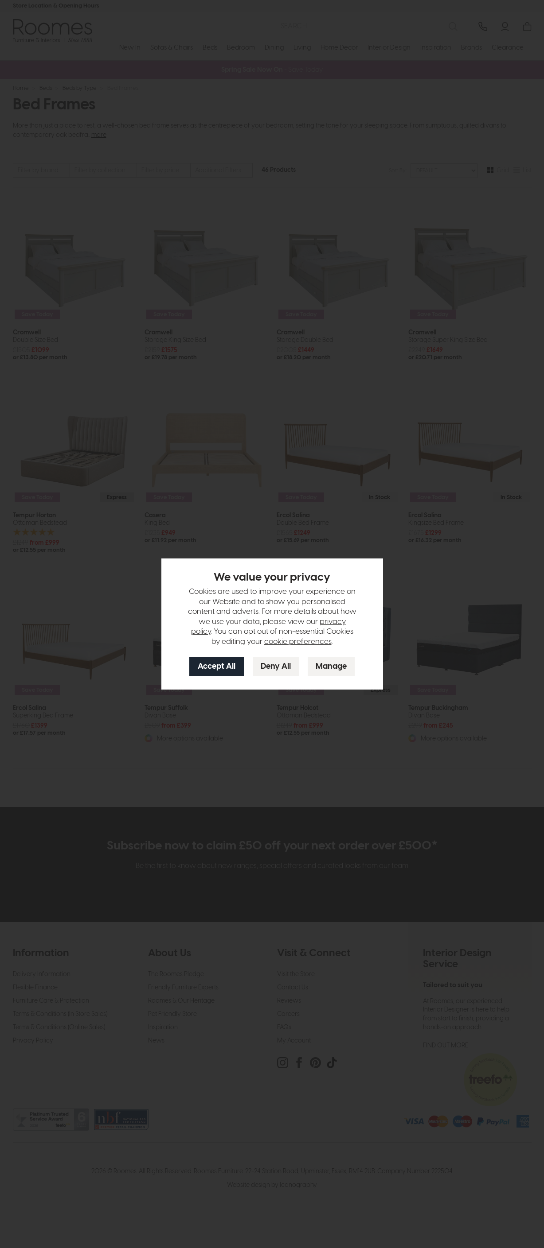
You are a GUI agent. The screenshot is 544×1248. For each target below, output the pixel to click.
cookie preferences (298, 641)
